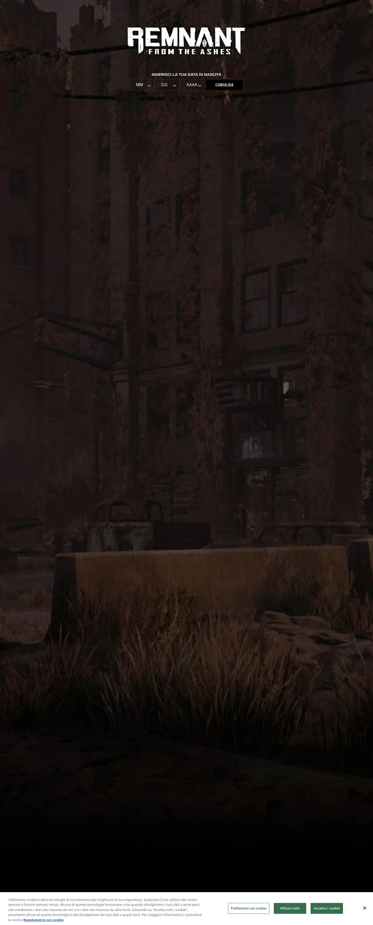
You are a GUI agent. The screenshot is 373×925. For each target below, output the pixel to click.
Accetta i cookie (327, 911)
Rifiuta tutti (290, 911)
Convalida (224, 84)
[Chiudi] (364, 911)
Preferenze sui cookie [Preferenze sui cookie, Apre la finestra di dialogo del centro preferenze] (249, 911)
